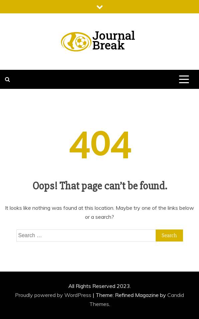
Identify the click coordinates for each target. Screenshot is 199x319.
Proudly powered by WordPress (54, 295)
